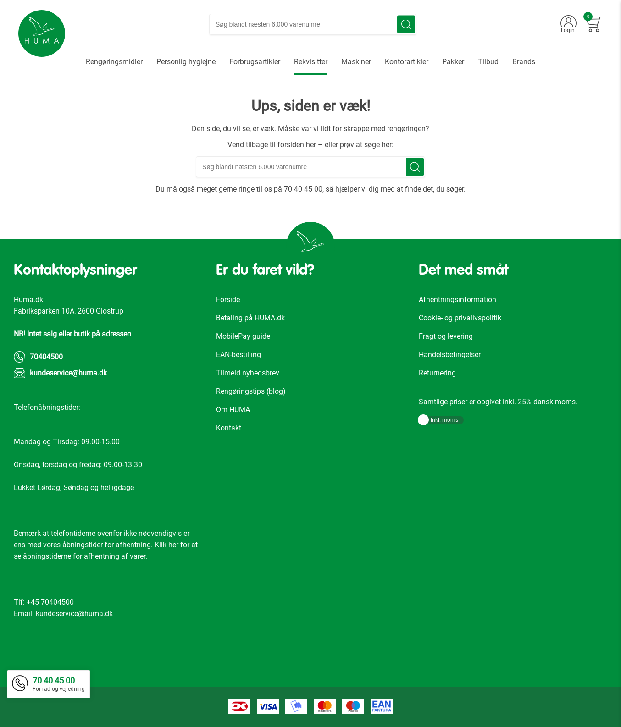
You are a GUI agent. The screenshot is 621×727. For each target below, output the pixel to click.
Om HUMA (233, 409)
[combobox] (312, 24)
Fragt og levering (446, 336)
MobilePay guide (243, 336)
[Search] (406, 24)
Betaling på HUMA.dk (250, 318)
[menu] (310, 61)
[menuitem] (114, 61)
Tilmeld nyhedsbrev (247, 373)
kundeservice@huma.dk (68, 373)
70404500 (46, 356)
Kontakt (228, 428)
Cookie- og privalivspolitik (460, 318)
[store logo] (41, 33)
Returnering (437, 373)
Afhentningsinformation (457, 299)
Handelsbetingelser (450, 354)
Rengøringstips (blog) (251, 391)
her (311, 144)
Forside (228, 299)
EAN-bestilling (238, 354)
